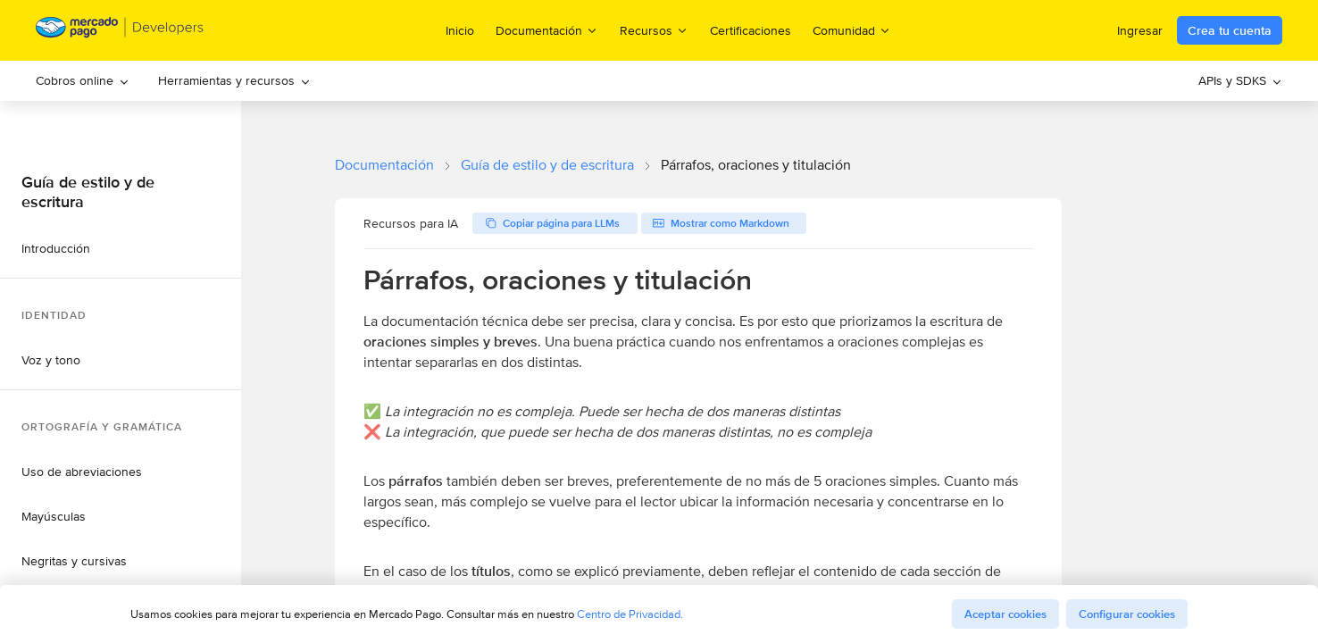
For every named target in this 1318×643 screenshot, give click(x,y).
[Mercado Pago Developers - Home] (120, 31)
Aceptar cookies (1005, 613)
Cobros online (82, 80)
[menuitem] (82, 80)
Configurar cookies (1127, 613)
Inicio (460, 30)
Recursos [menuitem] (654, 30)
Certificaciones (750, 30)
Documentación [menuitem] (547, 30)
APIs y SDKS (1240, 80)
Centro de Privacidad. (630, 613)
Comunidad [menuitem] (852, 30)
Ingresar (1140, 30)
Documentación (384, 164)
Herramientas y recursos (234, 80)
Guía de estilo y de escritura (547, 164)
